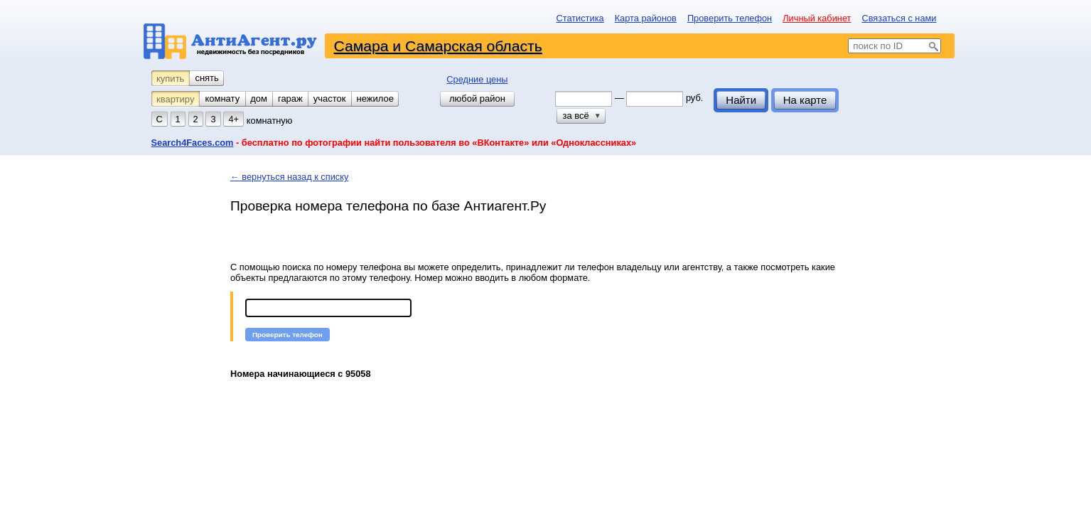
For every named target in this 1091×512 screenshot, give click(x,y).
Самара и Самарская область (438, 46)
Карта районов (646, 18)
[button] (287, 334)
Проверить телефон (729, 18)
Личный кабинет (817, 18)
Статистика (579, 18)
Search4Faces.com (192, 142)
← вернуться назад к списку (289, 176)
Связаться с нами (898, 18)
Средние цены (476, 79)
